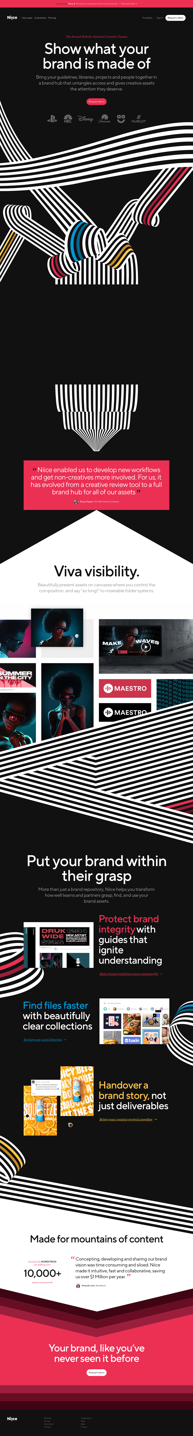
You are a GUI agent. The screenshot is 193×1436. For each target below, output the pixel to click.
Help (83, 1421)
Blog (83, 1424)
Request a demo (175, 18)
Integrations (86, 1418)
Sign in (160, 18)
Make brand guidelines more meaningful (128, 973)
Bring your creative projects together (126, 1119)
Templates (147, 18)
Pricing (52, 18)
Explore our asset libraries (43, 1039)
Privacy (84, 1427)
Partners (47, 1427)
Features (47, 1418)
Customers (40, 18)
